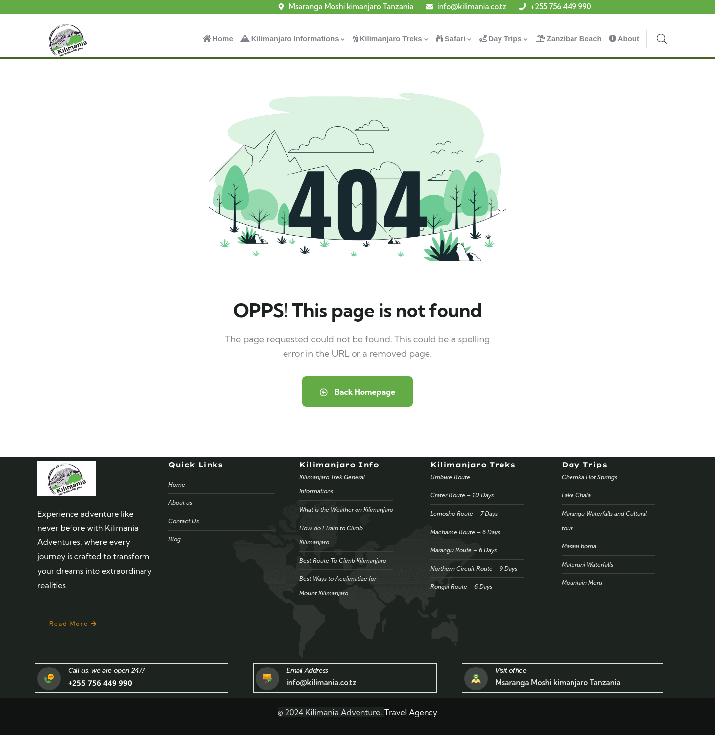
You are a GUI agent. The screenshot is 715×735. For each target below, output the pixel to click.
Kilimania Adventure (342, 712)
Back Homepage (357, 392)
